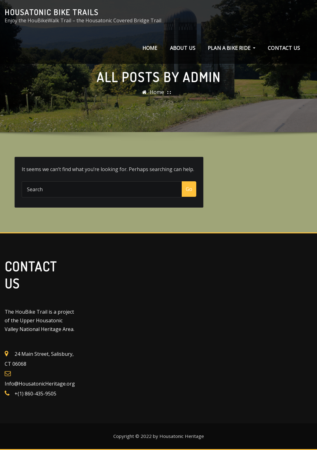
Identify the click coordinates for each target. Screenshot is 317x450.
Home (150, 48)
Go (189, 189)
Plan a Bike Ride (231, 48)
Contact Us (284, 48)
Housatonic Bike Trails (51, 12)
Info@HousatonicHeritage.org (40, 383)
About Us (182, 48)
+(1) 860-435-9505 (35, 393)
